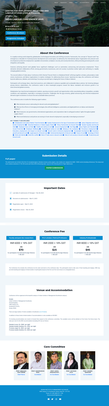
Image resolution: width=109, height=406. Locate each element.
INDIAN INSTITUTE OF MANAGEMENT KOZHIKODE (54, 389)
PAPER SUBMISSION (54, 168)
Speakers (103, 2)
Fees (76, 2)
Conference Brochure (15, 33)
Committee (95, 2)
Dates (70, 2)
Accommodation (84, 2)
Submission (63, 2)
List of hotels (42, 312)
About (56, 2)
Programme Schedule (15, 38)
